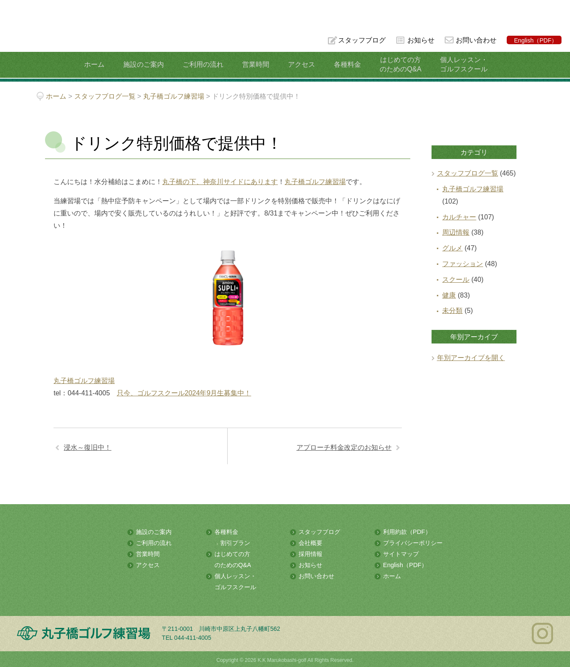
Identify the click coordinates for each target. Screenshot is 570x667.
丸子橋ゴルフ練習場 (315, 181)
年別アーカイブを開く (471, 357)
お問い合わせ (476, 40)
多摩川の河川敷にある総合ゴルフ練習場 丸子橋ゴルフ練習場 (40, 34)
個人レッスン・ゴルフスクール (457, 64)
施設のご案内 (146, 64)
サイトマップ (401, 553)
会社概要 (310, 542)
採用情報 (310, 553)
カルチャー (459, 217)
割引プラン (235, 542)
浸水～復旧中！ (87, 447)
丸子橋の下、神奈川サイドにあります (220, 181)
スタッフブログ (361, 40)
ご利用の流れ (204, 64)
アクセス (299, 64)
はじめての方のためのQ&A (396, 64)
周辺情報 (455, 232)
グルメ (452, 248)
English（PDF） (535, 40)
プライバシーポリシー (413, 542)
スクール (455, 279)
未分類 (452, 310)
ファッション (462, 263)
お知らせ (420, 40)
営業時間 (255, 64)
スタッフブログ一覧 (467, 173)
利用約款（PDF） (407, 531)
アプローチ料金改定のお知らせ (344, 447)
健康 (449, 295)
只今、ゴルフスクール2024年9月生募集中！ (184, 393)
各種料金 (344, 64)
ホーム (99, 64)
